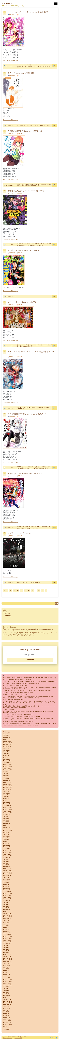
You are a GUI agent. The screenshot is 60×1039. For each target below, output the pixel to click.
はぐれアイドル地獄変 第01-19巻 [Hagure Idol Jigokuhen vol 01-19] (21, 683)
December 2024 (7, 764)
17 (21, 590)
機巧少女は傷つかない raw (28, 468)
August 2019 (6, 879)
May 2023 (6, 798)
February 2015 (7, 976)
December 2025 (7, 743)
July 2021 (5, 838)
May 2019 (6, 884)
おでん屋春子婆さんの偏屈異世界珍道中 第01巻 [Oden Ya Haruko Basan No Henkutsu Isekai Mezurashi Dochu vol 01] (28, 712)
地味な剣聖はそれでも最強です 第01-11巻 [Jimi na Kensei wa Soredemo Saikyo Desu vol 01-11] (29, 677)
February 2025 (7, 761)
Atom (10, 1038)
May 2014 (6, 992)
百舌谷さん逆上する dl (34, 243)
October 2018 (7, 897)
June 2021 (6, 840)
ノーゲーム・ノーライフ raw (34, 66)
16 (17, 590)
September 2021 (7, 834)
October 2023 (7, 789)
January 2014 (7, 999)
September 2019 (7, 877)
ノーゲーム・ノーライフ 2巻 (24, 65)
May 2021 (6, 841)
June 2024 (6, 775)
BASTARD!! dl (29, 407)
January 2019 (7, 891)
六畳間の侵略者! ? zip (33, 185)
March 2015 (6, 974)
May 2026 (6, 734)
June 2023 (6, 796)
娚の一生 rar (33, 125)
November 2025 (7, 744)
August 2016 (6, 943)
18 (25, 590)
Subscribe (30, 660)
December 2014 (7, 979)
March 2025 (6, 759)
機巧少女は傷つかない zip (42, 468)
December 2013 (7, 1001)
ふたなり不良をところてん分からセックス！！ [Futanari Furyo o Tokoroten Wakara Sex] (27, 690)
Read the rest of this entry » (10, 60)
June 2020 (6, 861)
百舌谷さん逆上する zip (37, 245)
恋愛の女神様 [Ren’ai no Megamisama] (13, 699)
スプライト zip (36, 582)
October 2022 (7, 811)
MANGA (20, 14)
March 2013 (6, 1017)
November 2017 (7, 917)
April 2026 (6, 736)
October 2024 (7, 768)
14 (10, 590)
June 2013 (6, 1012)
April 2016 (6, 951)
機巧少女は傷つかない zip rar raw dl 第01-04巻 (27, 414)
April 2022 (6, 822)
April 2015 (6, 972)
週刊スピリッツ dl (32, 345)
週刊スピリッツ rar (42, 345)
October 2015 (7, 961)
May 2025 (6, 755)
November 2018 (7, 895)
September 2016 (7, 942)
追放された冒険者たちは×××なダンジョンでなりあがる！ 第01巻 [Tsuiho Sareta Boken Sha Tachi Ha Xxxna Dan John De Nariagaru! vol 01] (29, 688)
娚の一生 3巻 (20, 125)
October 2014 (7, 983)
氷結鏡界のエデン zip (32, 528)
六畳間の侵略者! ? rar (45, 184)
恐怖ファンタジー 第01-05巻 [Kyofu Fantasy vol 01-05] (18, 692)
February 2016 (7, 954)
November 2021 (7, 831)
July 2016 (5, 945)
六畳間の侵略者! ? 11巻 (22, 184)
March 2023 (6, 802)
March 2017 (6, 931)
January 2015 (7, 978)
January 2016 (7, 956)
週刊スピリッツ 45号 (22, 345)
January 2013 (7, 1021)
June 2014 (6, 990)
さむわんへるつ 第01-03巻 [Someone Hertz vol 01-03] (17, 714)
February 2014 (7, 997)
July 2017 (5, 924)
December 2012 (7, 1022)
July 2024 (5, 773)
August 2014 (6, 987)
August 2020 (6, 857)
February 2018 (7, 911)
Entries (4, 1038)
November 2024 (7, 766)
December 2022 (7, 807)
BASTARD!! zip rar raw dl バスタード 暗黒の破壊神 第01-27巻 (31, 353)
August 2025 (6, 750)
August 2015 (6, 965)
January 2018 (7, 913)
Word (21, 1036)
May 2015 (6, 970)
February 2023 (7, 804)
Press (24, 1036)
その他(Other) (7, 615)
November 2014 (7, 981)
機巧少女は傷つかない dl (36, 467)
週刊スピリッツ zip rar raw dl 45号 (22, 302)
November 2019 (7, 874)
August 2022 (6, 814)
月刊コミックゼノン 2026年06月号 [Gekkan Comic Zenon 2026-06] (21, 716)
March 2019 (6, 888)
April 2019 (6, 886)
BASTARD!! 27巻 (21, 407)
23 (42, 590)
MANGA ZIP (6, 1036)
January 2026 (7, 741)
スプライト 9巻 (20, 582)
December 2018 (7, 893)
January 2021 (7, 848)
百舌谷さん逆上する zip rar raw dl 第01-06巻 (26, 191)
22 (39, 590)
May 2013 (6, 1013)
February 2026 (7, 739)
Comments (17, 1038)
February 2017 (7, 933)
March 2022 (6, 823)
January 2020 (7, 870)
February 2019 (7, 890)
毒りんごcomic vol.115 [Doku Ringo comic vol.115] (17, 679)
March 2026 (6, 737)
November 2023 (7, 788)
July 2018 (5, 902)
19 (28, 590)
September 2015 (7, 963)
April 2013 (6, 1015)
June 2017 (6, 926)
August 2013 (6, 1008)
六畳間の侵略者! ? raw (22, 185)
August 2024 (6, 771)
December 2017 (7, 915)
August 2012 (6, 1028)
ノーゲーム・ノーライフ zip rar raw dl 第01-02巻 (28, 12)
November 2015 (7, 960)
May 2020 (6, 863)
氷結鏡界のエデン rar (44, 526)
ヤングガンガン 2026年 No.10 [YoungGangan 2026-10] (18, 721)
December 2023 (7, 786)
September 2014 (7, 985)
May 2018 (6, 906)
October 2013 (7, 1004)
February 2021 (7, 847)
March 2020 (6, 866)
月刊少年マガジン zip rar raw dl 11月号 (24, 250)
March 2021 (6, 845)
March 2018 (6, 909)
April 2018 (6, 908)
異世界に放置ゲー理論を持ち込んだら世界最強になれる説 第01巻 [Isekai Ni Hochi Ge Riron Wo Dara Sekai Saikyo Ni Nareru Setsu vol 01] (29, 706)
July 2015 (5, 967)
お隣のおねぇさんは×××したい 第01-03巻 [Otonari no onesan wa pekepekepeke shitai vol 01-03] (29, 681)
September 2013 (7, 1006)
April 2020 (6, 865)
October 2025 (7, 746)
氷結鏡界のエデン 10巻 (22, 526)
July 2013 (5, 1010)
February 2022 (7, 825)
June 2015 (6, 969)
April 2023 (6, 800)
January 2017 (7, 935)
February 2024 (7, 782)
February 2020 (7, 868)
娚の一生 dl (26, 125)
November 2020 (7, 852)
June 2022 (6, 818)
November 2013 (7, 1003)
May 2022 (6, 820)
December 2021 (7, 829)
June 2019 (6, 883)
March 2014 (6, 995)
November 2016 (7, 938)
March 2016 (6, 952)
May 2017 (6, 927)
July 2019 (5, 881)
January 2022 (7, 827)
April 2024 (6, 779)
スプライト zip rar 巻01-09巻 (19, 533)
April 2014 (6, 994)
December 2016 (7, 936)
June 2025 (6, 753)
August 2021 (6, 836)
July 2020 (5, 859)
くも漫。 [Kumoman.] (9, 709)
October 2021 (7, 832)
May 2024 (6, 777)
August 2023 (6, 793)
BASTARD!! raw (45, 407)
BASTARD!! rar (37, 407)
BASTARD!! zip (20, 408)
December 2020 (7, 850)
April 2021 (6, 843)
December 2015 (7, 958)
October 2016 (7, 940)
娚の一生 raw (40, 125)
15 (14, 590)
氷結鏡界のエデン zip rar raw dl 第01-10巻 (25, 473)
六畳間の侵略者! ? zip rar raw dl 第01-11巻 (25, 131)
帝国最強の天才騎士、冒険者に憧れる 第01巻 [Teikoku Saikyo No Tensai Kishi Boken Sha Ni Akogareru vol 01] (28, 719)
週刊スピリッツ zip (27, 346)
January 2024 (7, 784)
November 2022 (7, 809)
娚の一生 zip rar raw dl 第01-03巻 (21, 73)
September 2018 (7, 899)
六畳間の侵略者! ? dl (34, 184)
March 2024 (6, 780)
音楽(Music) (6, 614)
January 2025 (7, 762)
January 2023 (7, 805)
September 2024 (7, 770)
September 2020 (7, 856)
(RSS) (7, 1038)
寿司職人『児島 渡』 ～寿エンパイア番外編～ (15, 694)
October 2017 (7, 918)
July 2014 (5, 988)
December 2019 (7, 872)
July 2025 (5, 752)
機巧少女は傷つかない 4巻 (23, 467)
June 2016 (6, 947)
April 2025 (6, 757)
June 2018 (6, 904)
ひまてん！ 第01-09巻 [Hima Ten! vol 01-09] (15, 685)
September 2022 (7, 813)
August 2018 (6, 900)
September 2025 (7, 748)
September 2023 (7, 791)
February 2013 (7, 1019)
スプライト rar (28, 582)
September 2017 (7, 920)
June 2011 (6, 1030)
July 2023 (5, 795)
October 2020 (7, 854)
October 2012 (7, 1026)
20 (32, 590)
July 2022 (5, 816)
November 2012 (7, 1024)
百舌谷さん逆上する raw (25, 245)
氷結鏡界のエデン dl (34, 526)
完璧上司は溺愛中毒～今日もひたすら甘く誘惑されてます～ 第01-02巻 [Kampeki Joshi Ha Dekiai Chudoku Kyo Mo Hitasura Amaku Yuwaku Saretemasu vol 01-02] (29, 724)
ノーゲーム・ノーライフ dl (38, 65)
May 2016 (6, 949)
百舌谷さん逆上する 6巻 (23, 243)
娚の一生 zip (47, 125)
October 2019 (7, 875)
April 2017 (6, 929)
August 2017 (6, 922)
